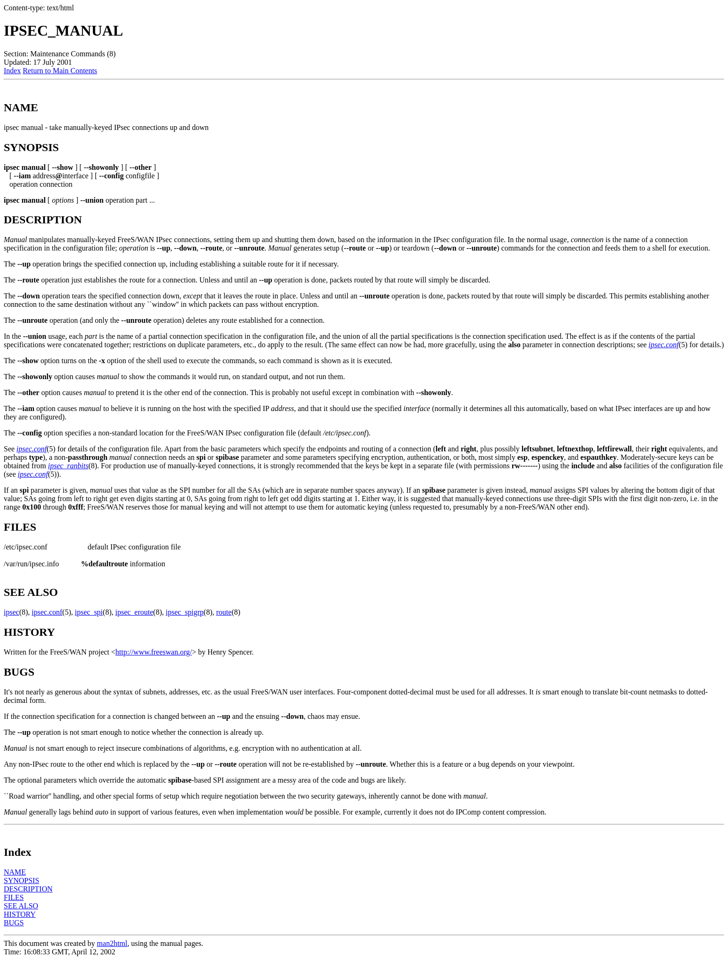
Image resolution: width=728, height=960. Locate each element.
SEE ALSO (21, 906)
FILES (14, 897)
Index (12, 71)
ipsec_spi (89, 612)
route (224, 612)
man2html (112, 943)
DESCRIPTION (28, 889)
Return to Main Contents (60, 71)
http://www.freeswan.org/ (153, 652)
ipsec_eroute (134, 612)
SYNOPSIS (21, 880)
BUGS (14, 923)
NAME (15, 872)
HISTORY (20, 914)
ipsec (11, 612)
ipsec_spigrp (185, 612)
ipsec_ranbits (68, 466)
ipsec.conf (664, 345)
